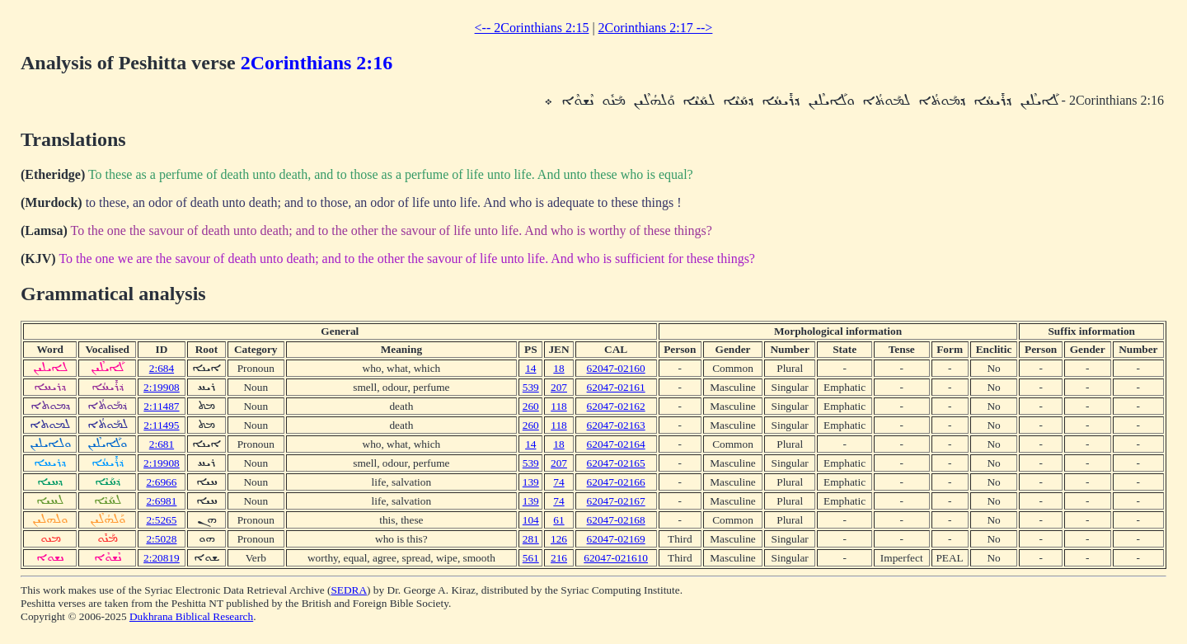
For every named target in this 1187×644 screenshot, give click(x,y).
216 (559, 558)
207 (559, 387)
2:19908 (161, 387)
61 (558, 520)
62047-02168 (616, 520)
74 (558, 482)
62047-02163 (616, 425)
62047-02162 (616, 406)
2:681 (161, 444)
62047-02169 (616, 539)
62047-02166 (616, 482)
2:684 (161, 368)
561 (531, 558)
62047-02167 (616, 501)
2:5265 (161, 520)
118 (559, 406)
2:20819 (161, 558)
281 (531, 539)
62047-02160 (616, 368)
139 (531, 482)
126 (559, 539)
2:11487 (161, 406)
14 (530, 368)
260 (531, 406)
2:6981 (161, 501)
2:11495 (161, 425)
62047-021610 (616, 558)
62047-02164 (616, 444)
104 (531, 520)
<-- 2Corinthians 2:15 (532, 28)
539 (531, 387)
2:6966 (161, 482)
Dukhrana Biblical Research (191, 616)
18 (558, 368)
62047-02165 (616, 463)
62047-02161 (616, 387)
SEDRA (349, 590)
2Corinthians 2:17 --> (655, 28)
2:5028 (161, 539)
